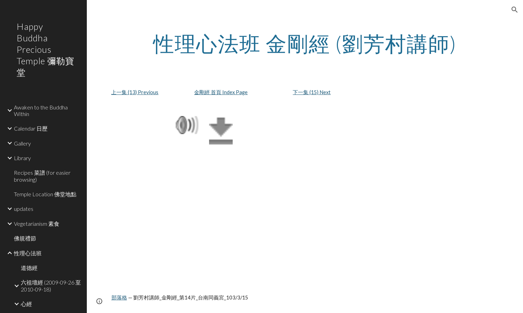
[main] (305, 43)
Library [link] (22, 158)
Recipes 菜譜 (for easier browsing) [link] (42, 175)
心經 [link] (26, 303)
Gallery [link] (22, 143)
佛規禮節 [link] (25, 238)
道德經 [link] (29, 267)
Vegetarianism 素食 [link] (36, 223)
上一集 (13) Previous (134, 92)
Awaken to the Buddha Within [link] (41, 110)
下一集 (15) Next (312, 92)
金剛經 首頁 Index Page (221, 92)
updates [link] (23, 208)
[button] (514, 9)
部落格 (119, 297)
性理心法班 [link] (28, 253)
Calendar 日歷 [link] (31, 128)
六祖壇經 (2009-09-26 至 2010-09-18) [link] (51, 285)
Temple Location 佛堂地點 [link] (45, 194)
